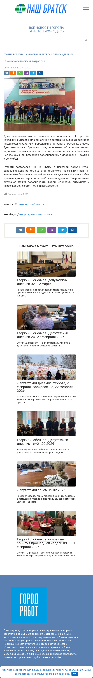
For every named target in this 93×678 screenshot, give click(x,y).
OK (74, 673)
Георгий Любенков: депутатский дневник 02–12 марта (42, 282)
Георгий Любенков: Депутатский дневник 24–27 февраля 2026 (42, 335)
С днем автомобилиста (29, 204)
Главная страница (15, 54)
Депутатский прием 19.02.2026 (41, 490)
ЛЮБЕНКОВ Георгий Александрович (51, 54)
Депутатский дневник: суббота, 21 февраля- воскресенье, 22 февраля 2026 (45, 387)
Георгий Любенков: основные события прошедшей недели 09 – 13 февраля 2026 (46, 543)
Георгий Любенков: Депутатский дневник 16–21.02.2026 (42, 442)
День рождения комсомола (34, 214)
